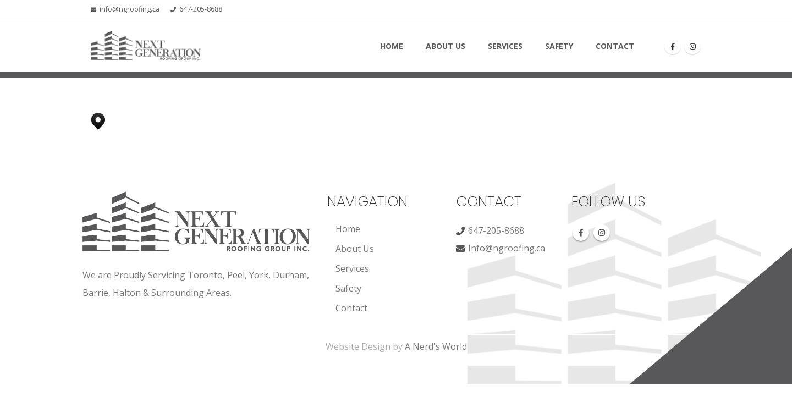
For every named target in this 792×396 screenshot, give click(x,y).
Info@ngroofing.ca (506, 248)
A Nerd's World (436, 346)
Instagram (601, 232)
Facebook (581, 232)
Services (505, 46)
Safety (559, 46)
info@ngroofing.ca (130, 9)
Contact (615, 46)
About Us (445, 46)
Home (391, 46)
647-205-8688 (200, 9)
